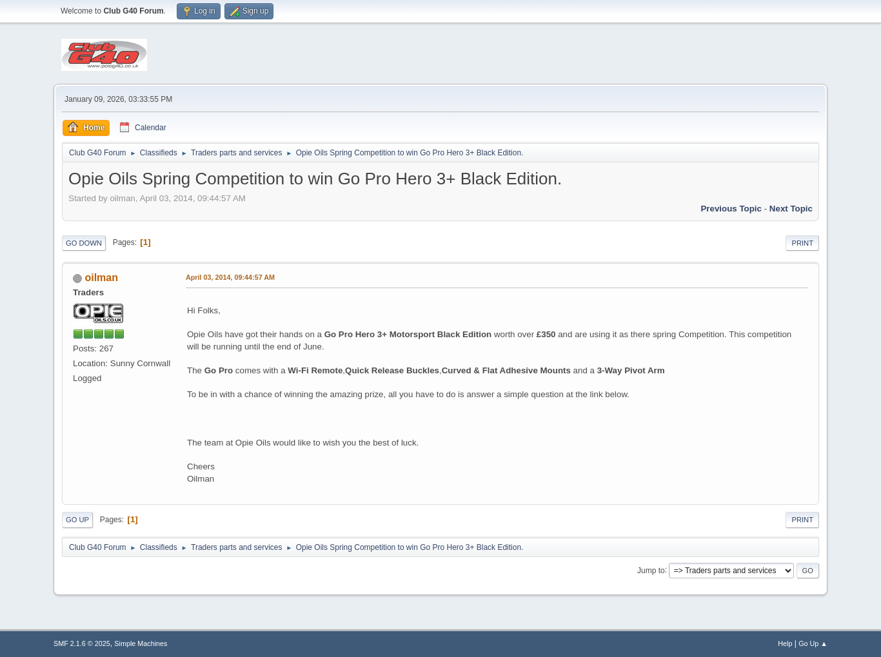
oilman (101, 277)
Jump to (651, 569)
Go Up (77, 520)
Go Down (84, 243)
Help (785, 643)
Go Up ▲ (812, 643)
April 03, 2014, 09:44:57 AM (230, 277)
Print (802, 243)
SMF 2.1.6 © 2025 (82, 643)
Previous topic (731, 208)
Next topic (791, 208)
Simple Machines (140, 643)
